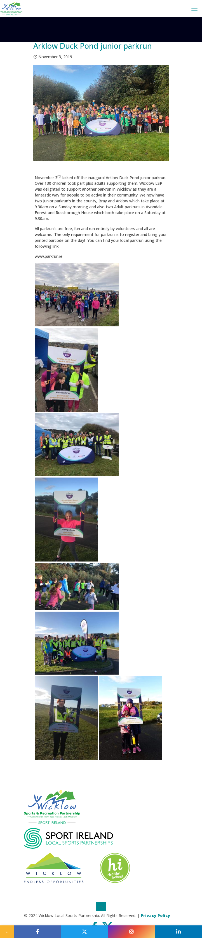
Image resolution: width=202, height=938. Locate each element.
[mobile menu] (194, 8)
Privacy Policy (155, 915)
